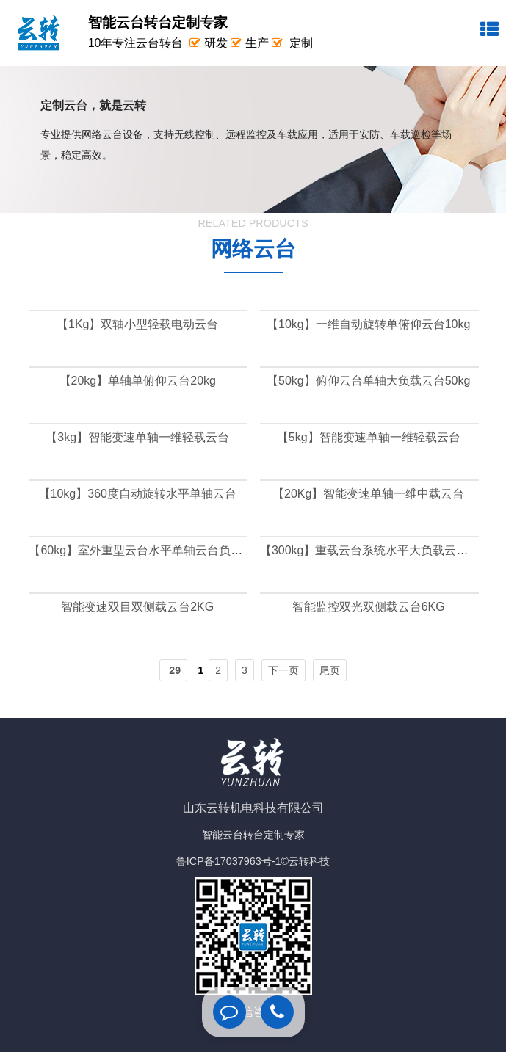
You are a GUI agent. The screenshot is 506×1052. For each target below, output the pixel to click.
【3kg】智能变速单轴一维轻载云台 (137, 437)
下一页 (283, 670)
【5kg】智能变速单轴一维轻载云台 (368, 437)
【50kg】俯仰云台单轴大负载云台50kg (368, 380)
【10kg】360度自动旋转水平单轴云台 (137, 493)
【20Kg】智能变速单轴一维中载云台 (368, 493)
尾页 (329, 670)
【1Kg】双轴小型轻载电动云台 (137, 324)
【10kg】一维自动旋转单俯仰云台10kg (368, 324)
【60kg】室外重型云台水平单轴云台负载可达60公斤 (166, 550)
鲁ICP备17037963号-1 (228, 861)
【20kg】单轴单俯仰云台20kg (137, 380)
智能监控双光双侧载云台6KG (368, 607)
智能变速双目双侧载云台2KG (137, 607)
